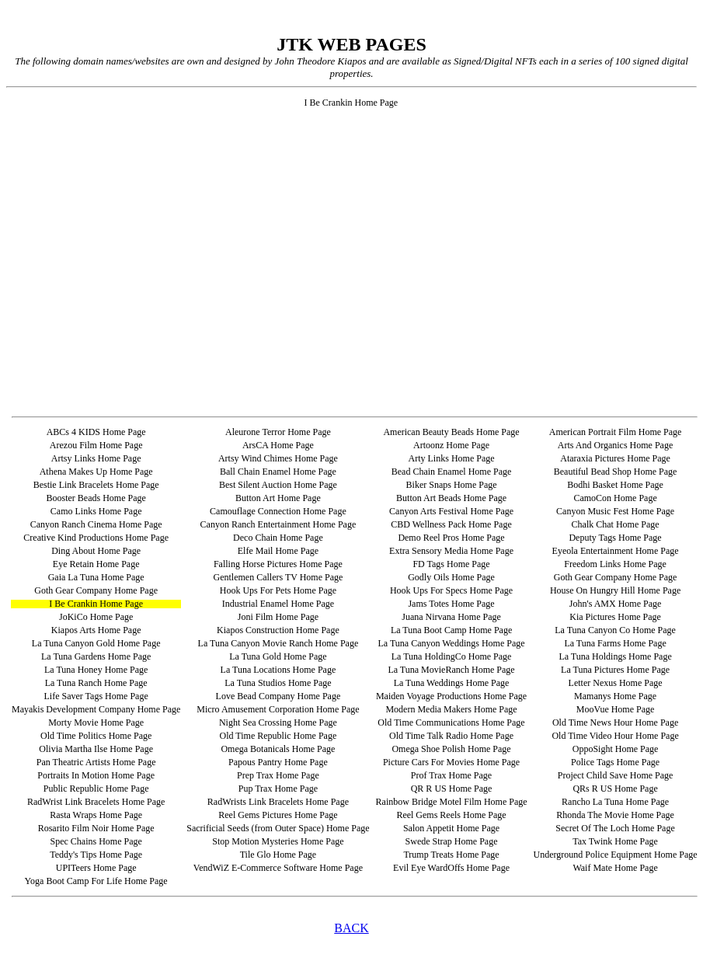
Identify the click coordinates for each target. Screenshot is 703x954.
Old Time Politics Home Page (95, 735)
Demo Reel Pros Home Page (451, 537)
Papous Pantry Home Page (278, 762)
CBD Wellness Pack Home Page (451, 524)
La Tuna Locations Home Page (278, 669)
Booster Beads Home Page (95, 498)
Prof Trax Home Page (451, 775)
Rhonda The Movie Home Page (615, 815)
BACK (351, 928)
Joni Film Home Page (278, 616)
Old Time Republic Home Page (278, 735)
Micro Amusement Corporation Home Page (278, 709)
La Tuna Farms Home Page (615, 643)
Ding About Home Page (96, 550)
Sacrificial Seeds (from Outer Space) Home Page (277, 828)
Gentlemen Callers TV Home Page (278, 577)
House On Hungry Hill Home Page (615, 590)
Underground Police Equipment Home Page (616, 854)
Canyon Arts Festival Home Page (451, 511)
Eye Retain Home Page (96, 564)
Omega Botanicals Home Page (278, 748)
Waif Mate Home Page (614, 867)
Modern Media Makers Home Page (451, 709)
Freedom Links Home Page (615, 564)
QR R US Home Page (451, 788)
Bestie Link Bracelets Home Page (96, 484)
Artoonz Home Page (451, 445)
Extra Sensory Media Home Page (451, 550)
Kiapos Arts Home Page (96, 630)
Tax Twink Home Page (615, 841)
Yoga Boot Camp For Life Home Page (96, 881)
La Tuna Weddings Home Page (452, 682)
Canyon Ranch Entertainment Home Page (278, 524)
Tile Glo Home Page (278, 854)
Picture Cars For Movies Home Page (451, 762)
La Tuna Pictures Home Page (615, 669)
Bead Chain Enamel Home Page (452, 471)
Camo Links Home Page (96, 511)
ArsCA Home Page (278, 445)
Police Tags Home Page (615, 762)
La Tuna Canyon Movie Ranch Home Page (278, 643)
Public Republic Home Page (96, 788)
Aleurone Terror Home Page (278, 432)
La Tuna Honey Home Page (96, 669)
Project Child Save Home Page (615, 775)
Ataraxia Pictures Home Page (615, 458)
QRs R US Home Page (614, 788)
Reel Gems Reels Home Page (451, 815)
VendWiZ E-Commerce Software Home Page (278, 867)
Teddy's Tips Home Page (96, 854)
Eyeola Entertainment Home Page (615, 550)
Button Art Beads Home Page (451, 498)
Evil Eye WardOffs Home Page (451, 867)
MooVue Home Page (615, 709)
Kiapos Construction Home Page (278, 630)
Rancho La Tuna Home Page (615, 801)
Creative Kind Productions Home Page (96, 537)
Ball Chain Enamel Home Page (278, 471)
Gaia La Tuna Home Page (96, 577)
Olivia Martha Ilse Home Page (96, 748)
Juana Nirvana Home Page (451, 616)
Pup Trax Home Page (278, 788)
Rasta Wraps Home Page (96, 815)
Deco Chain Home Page (278, 537)
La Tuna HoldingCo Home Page (452, 656)
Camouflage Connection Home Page (278, 511)
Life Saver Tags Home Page (96, 696)
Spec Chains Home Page (95, 841)
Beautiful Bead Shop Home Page (615, 471)
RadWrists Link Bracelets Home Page (278, 801)
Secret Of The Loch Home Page (614, 828)
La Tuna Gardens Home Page (96, 656)
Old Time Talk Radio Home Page (451, 735)
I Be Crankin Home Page (96, 603)
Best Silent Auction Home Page (278, 484)
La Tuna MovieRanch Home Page (451, 669)
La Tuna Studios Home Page (277, 682)
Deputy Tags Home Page (615, 537)
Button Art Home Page (278, 498)
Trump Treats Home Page (451, 854)
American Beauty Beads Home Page (451, 432)
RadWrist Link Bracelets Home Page (96, 801)
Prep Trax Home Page (278, 775)
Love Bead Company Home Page (278, 696)
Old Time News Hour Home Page (615, 722)
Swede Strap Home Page (451, 841)
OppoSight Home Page (615, 748)
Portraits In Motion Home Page (96, 775)
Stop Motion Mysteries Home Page (277, 841)
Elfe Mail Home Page (278, 550)
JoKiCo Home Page (96, 616)
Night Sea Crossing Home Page (278, 722)
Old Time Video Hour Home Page (615, 735)
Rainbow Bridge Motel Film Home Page (451, 801)
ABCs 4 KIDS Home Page (96, 432)
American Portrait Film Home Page (615, 432)
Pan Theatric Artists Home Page (96, 762)
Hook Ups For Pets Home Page (278, 590)
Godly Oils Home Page (451, 577)
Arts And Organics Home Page (615, 445)
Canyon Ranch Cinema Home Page (96, 524)
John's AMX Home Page (615, 603)
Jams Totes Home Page (451, 603)
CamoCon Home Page (614, 498)
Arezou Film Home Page (96, 445)
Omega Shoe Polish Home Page (451, 748)
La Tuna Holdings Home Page (615, 656)
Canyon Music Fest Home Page (615, 511)
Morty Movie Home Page (96, 722)
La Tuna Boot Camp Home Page (451, 630)
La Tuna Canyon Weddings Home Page (451, 643)
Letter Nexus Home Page (616, 682)
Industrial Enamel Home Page (278, 603)
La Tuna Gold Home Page (277, 656)
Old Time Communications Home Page (451, 722)
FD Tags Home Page (450, 564)
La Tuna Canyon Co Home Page (615, 630)
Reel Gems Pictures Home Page (277, 815)
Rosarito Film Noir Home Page (96, 828)
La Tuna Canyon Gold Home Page (96, 643)
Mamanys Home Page (615, 696)
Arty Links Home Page (452, 458)
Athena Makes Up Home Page (96, 471)
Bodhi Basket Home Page (615, 484)
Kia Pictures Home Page (615, 616)
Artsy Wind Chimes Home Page (278, 458)
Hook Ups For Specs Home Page (451, 590)
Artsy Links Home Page (96, 458)
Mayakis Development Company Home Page (96, 709)
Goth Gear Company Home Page (615, 577)
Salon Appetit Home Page (451, 828)
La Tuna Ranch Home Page (96, 682)
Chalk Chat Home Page (615, 524)
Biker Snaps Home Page (451, 484)
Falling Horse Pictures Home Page (278, 564)
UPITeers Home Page (96, 867)
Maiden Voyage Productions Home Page (451, 696)
